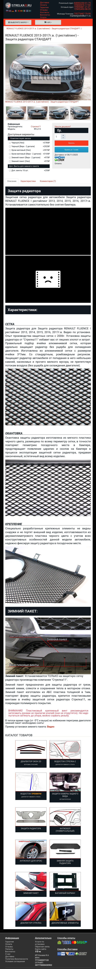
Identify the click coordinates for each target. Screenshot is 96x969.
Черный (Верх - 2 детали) (29, 146)
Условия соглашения (15, 961)
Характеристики (28, 181)
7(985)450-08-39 (82, 9)
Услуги (43, 17)
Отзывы (44, 10)
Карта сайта (40, 949)
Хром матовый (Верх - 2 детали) (29, 154)
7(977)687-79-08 (82, 13)
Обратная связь (42, 946)
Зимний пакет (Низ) (29, 161)
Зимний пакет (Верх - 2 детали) (29, 157)
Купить (71, 143)
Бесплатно (45, 15)
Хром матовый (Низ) (29, 150)
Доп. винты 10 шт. (29, 170)
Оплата (43, 5)
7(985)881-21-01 (82, 7)
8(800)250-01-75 (82, 3)
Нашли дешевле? (63, 126)
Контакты (44, 12)
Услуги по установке (40, 943)
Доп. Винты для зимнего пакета (24, 166)
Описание (11, 181)
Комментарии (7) (48, 181)
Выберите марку (17, 22)
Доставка (44, 2)
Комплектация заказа (20, 138)
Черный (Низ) (29, 143)
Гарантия (44, 7)
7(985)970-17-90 (82, 5)
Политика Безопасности (16, 959)
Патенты (9, 949)
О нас (7, 954)
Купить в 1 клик (71, 150)
